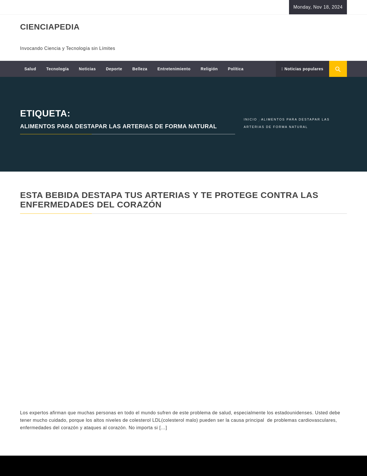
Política (236, 69)
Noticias (87, 69)
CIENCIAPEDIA (50, 26)
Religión (209, 69)
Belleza (139, 69)
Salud (30, 69)
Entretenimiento (174, 69)
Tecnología (57, 69)
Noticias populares (302, 69)
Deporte (114, 69)
